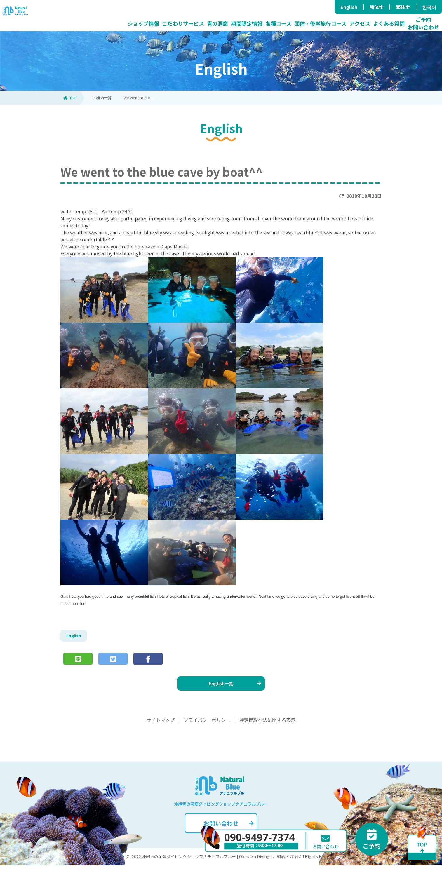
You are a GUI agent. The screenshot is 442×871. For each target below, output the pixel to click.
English (348, 7)
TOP (70, 97)
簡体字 (377, 7)
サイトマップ (161, 725)
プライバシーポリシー (207, 725)
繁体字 (403, 7)
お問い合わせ (227, 829)
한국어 (429, 7)
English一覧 (102, 97)
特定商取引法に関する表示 (267, 725)
